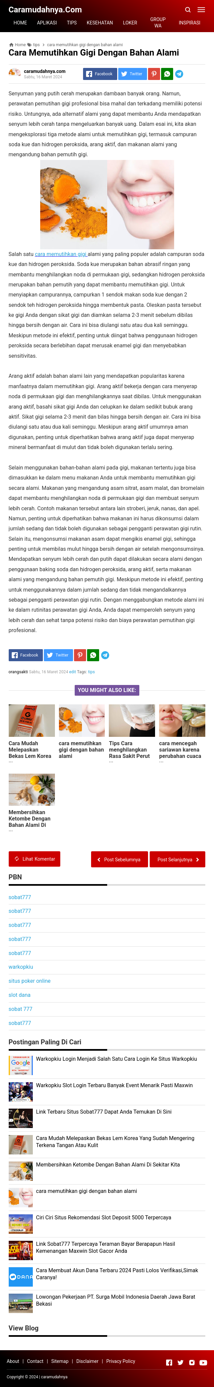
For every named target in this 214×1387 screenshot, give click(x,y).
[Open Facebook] (169, 1363)
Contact (35, 1361)
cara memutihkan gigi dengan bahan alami (81, 749)
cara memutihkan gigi (60, 254)
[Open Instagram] (192, 1363)
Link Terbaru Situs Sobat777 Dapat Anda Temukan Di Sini (104, 1112)
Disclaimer (87, 1361)
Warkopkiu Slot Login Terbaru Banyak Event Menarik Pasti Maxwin (114, 1085)
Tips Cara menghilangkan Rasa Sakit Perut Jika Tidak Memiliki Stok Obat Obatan (129, 759)
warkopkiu (21, 967)
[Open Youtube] (203, 1363)
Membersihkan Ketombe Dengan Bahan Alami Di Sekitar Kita (30, 822)
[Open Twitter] (180, 1363)
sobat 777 (20, 1009)
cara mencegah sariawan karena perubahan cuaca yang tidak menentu (180, 756)
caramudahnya (54, 1377)
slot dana (20, 995)
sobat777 (20, 897)
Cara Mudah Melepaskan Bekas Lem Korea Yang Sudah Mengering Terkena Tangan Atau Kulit (30, 762)
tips (91, 672)
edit (72, 672)
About (13, 1361)
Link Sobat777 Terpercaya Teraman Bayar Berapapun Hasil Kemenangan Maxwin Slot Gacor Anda (105, 1247)
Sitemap (59, 1361)
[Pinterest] (154, 74)
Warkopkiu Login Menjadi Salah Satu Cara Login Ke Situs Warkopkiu (116, 1059)
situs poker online (30, 981)
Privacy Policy (120, 1361)
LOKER (130, 22)
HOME (20, 22)
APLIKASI (47, 22)
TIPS (72, 22)
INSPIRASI (190, 22)
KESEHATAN (100, 22)
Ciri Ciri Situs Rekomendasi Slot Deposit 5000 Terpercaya (103, 1217)
